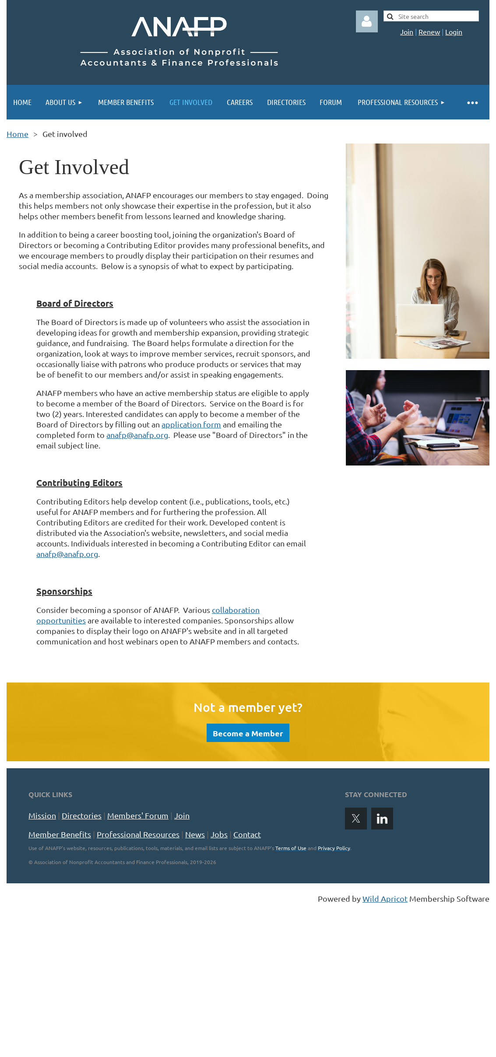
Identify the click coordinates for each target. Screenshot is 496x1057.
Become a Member (248, 733)
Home (17, 133)
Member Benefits (59, 834)
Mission (42, 815)
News (195, 834)
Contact (247, 834)
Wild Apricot (385, 898)
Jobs (219, 834)
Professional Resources (138, 834)
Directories (82, 815)
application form (191, 424)
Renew (429, 31)
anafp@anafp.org (137, 434)
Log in (367, 21)
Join (406, 31)
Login (453, 31)
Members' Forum (138, 815)
